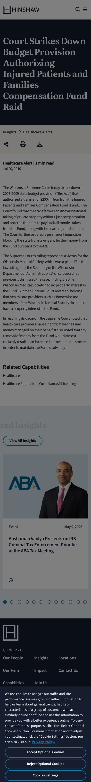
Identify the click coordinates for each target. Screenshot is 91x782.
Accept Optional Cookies (45, 752)
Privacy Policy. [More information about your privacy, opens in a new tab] (43, 741)
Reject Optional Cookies (45, 763)
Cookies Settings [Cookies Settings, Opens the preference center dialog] (45, 775)
